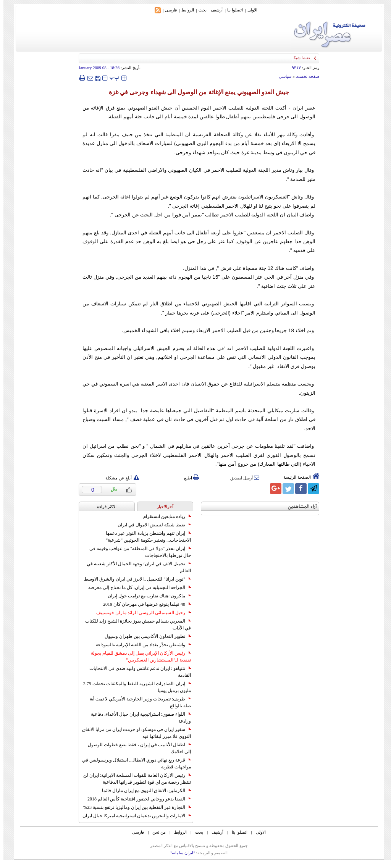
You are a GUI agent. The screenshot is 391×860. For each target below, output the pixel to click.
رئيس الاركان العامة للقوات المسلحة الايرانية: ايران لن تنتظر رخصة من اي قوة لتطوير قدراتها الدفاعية (133, 779)
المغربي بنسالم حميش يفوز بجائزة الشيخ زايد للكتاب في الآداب (134, 624)
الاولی (249, 10)
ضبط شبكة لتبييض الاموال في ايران (150, 525)
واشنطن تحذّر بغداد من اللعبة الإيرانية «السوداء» (139, 644)
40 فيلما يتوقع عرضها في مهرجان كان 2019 (143, 604)
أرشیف (213, 10)
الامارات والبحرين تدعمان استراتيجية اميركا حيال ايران (133, 815)
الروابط (184, 10)
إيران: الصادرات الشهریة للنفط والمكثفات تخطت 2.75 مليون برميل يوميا (133, 687)
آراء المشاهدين (298, 506)
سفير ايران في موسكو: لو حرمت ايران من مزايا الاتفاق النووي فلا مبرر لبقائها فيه (133, 733)
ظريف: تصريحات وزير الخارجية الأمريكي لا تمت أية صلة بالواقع (136, 702)
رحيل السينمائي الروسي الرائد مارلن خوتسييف (140, 612)
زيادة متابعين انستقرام (163, 516)
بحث (199, 10)
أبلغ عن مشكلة (119, 478)
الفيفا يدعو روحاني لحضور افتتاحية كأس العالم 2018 (135, 799)
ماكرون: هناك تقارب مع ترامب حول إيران (145, 596)
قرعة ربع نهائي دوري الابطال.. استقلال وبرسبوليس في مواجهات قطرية (133, 763)
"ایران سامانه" (179, 852)
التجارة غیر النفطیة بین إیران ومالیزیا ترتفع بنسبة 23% (133, 807)
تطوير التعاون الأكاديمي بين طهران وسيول (144, 636)
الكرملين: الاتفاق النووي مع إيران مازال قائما (143, 790)
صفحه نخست (304, 76)
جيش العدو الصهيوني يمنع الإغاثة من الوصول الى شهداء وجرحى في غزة (195, 92)
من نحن (155, 832)
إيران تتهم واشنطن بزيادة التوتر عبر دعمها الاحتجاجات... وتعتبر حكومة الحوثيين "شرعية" (144, 537)
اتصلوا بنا (231, 10)
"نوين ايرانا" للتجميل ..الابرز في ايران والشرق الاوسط (134, 579)
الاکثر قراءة (103, 506)
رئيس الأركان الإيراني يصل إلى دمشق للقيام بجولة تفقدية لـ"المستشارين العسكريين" (137, 656)
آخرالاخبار (161, 506)
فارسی (167, 10)
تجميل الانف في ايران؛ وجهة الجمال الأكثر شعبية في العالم (135, 567)
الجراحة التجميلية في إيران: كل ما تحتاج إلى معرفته (136, 587)
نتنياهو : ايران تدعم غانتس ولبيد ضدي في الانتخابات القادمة (136, 672)
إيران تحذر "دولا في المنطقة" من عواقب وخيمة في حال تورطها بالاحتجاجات (136, 552)
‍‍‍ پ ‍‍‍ (111, 77)
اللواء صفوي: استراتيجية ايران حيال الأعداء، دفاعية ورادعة (137, 718)
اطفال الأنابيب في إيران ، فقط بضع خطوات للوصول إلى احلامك (135, 748)
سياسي (281, 76)
